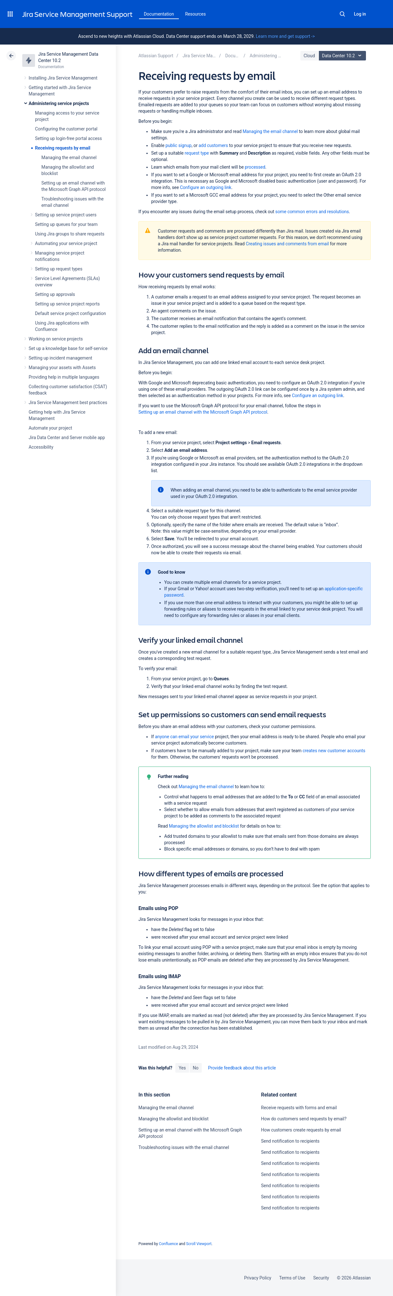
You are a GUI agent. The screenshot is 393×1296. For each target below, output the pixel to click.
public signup (178, 145)
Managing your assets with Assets (62, 367)
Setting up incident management (60, 358)
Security (321, 1277)
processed (255, 167)
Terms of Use (292, 1277)
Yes (182, 1067)
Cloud (309, 55)
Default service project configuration (70, 313)
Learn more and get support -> (285, 36)
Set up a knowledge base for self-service (68, 348)
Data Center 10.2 (343, 56)
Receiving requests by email (62, 148)
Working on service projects (56, 338)
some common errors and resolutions (312, 211)
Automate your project (50, 428)
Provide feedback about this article (242, 1067)
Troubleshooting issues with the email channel (183, 1147)
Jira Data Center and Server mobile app (67, 437)
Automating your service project (66, 243)
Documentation (159, 14)
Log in (360, 14)
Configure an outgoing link (205, 187)
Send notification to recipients (290, 1141)
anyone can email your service (185, 736)
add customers (213, 145)
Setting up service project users (65, 214)
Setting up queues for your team (66, 224)
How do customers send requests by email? (303, 1118)
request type (197, 153)
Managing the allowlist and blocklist (204, 826)
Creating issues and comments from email (287, 243)
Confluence (168, 1244)
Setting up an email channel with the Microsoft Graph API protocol (202, 412)
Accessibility (41, 447)
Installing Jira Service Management (63, 78)
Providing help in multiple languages (64, 377)
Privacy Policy (257, 1277)
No (196, 1067)
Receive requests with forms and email (299, 1107)
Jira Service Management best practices (68, 402)
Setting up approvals (55, 294)
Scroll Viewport (199, 1244)
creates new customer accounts (334, 750)
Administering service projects (59, 103)
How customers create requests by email (301, 1129)
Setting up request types (58, 268)
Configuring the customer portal (66, 128)
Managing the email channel (68, 157)
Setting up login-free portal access (68, 138)
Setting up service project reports (67, 303)
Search (342, 14)
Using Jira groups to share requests (69, 233)
